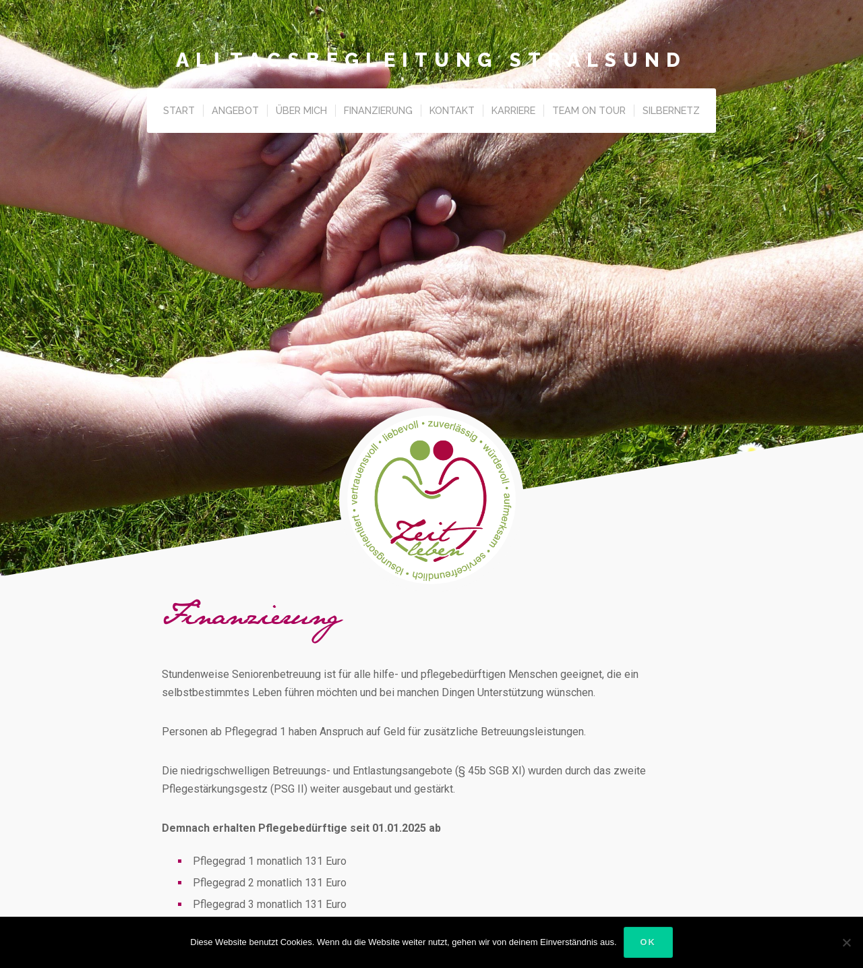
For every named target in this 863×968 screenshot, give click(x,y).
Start (179, 110)
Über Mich (301, 110)
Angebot (235, 110)
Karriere (513, 110)
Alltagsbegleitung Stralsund (431, 60)
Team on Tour (589, 110)
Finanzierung (378, 110)
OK (648, 942)
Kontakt (452, 110)
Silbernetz (671, 110)
